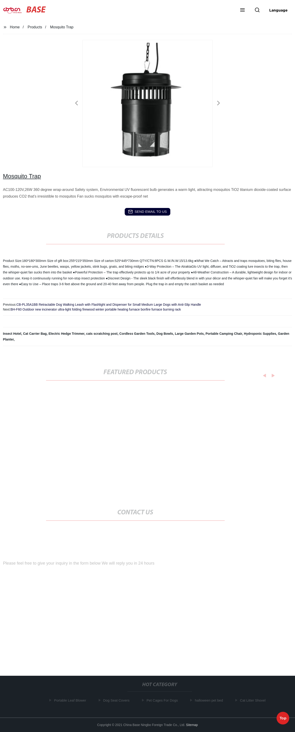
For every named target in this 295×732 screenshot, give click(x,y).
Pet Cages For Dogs (163, 700)
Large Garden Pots (189, 333)
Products (35, 27)
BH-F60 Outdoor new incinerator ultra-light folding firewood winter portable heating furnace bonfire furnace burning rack (95, 309)
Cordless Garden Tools (137, 333)
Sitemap (192, 725)
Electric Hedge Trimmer (66, 333)
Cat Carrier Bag (35, 333)
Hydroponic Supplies (260, 333)
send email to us (147, 211)
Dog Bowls (164, 333)
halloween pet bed (210, 700)
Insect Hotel (12, 333)
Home (15, 27)
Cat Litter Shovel (254, 700)
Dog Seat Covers (117, 700)
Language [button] (278, 10)
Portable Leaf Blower (71, 700)
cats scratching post (102, 333)
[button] (242, 10)
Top (283, 718)
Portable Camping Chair (224, 333)
